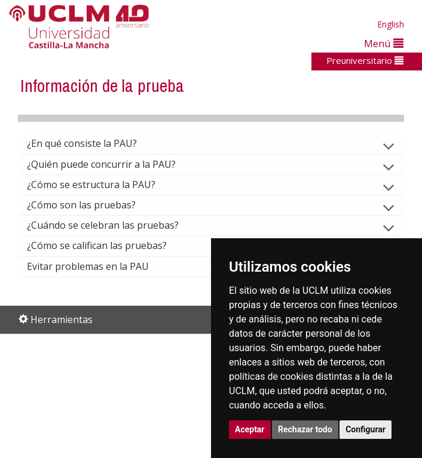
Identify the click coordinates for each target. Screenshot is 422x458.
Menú (383, 43)
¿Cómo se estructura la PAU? (101, 184)
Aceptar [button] (250, 429)
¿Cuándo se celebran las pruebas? (112, 225)
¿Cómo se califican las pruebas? (106, 245)
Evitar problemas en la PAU (97, 266)
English (390, 24)
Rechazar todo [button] (305, 429)
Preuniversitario (364, 60)
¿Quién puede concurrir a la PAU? (111, 164)
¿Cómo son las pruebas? (91, 204)
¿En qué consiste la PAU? (91, 143)
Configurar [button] (365, 429)
